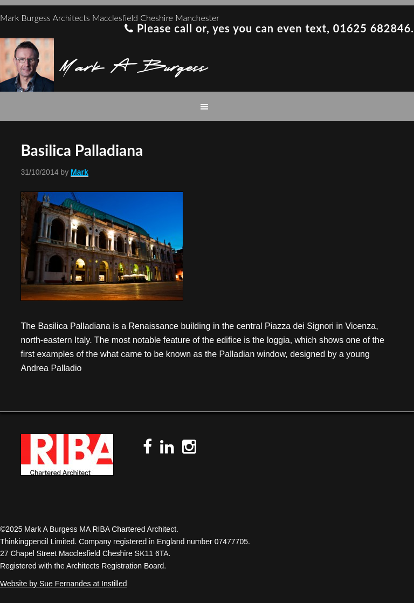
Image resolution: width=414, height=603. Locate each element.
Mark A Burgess (133, 65)
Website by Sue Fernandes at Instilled (63, 583)
